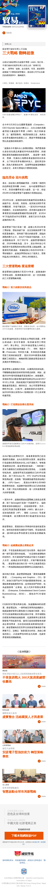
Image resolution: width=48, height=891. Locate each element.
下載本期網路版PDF (24, 835)
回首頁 (9, 33)
